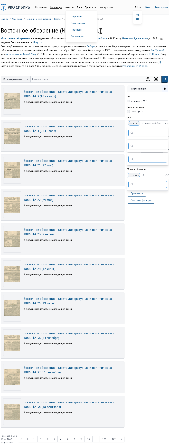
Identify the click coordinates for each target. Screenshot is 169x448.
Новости (69, 7)
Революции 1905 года (134, 66)
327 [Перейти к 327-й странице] (114, 439)
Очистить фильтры (141, 200)
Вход (148, 7)
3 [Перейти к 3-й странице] (40, 439)
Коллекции (56, 7)
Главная (4, 18)
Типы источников (135, 106)
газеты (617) (137, 111)
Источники (41, 7)
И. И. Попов (153, 54)
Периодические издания (38, 18)
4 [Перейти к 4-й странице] (47, 439)
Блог (79, 7)
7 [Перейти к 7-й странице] (67, 439)
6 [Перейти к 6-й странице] (61, 439)
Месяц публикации (136, 169)
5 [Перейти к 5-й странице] (54, 439)
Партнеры (76, 29)
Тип (129, 96)
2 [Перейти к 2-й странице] (34, 439)
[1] (159, 62)
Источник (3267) (139, 101)
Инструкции (106, 7)
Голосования (78, 23)
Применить (137, 193)
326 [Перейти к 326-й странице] (104, 439)
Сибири (91, 46)
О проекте (76, 16)
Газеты (57, 18)
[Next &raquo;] (121, 439)
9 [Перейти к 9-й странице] (81, 439)
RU (137, 19)
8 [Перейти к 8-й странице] (74, 439)
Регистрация (161, 7)
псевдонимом (21, 54)
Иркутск (37, 42)
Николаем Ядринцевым (135, 38)
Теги (129, 117)
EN (137, 15)
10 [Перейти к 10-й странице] (88, 439)
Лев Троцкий (157, 50)
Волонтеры (77, 36)
